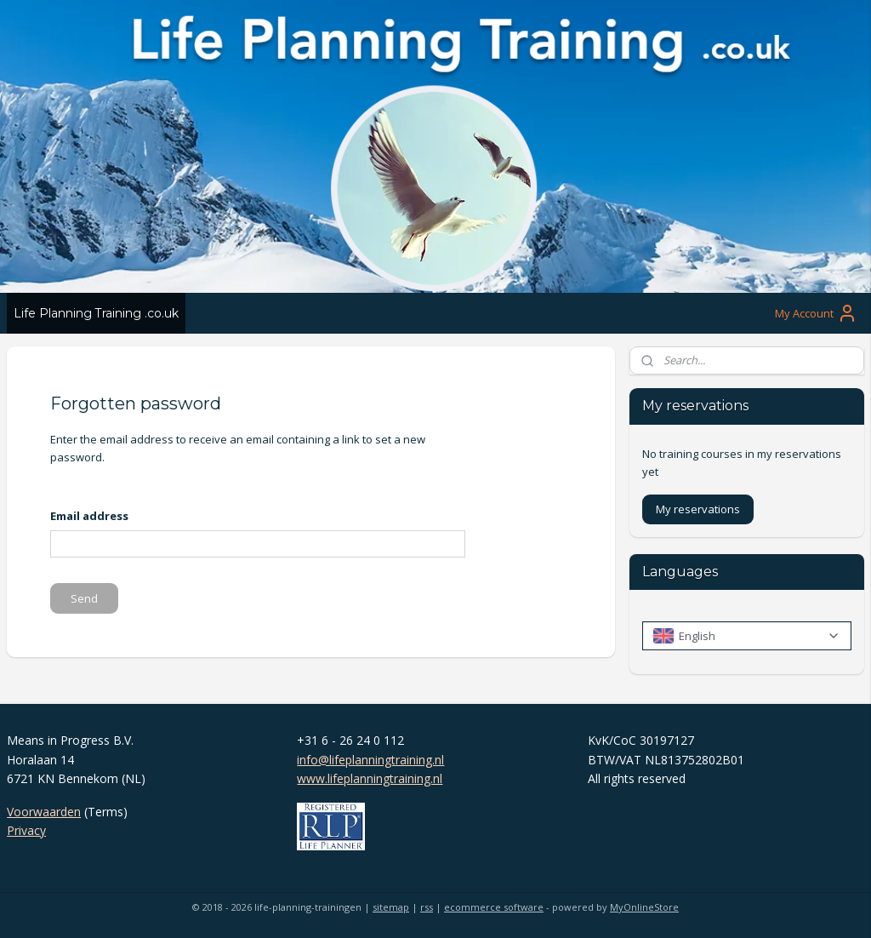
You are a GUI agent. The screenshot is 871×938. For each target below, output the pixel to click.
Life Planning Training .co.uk (96, 313)
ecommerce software (494, 907)
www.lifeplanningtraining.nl (369, 778)
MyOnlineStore (644, 907)
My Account (816, 313)
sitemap (391, 907)
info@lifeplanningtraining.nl (370, 760)
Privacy (26, 830)
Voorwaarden (44, 812)
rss (426, 907)
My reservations (698, 509)
